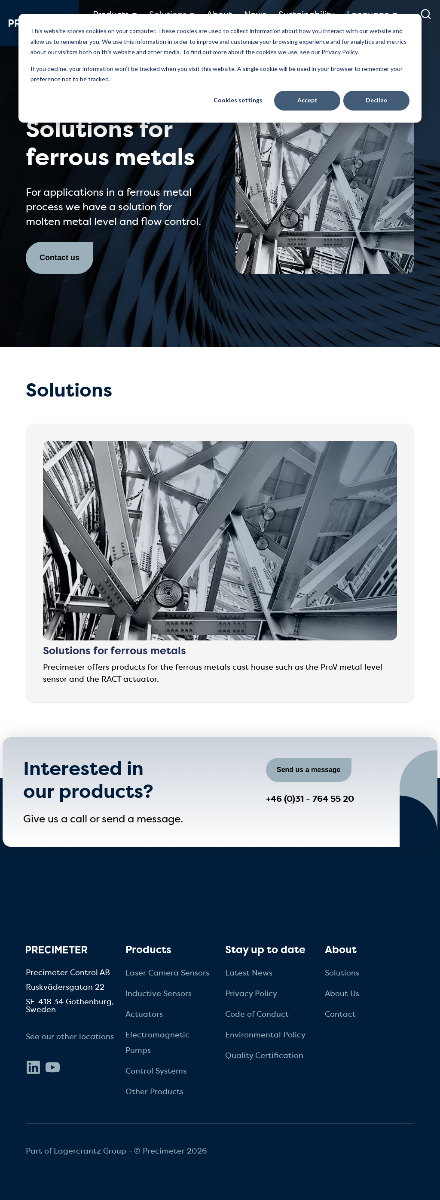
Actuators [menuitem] (144, 1014)
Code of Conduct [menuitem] (257, 1014)
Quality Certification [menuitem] (264, 1055)
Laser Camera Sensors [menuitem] (167, 973)
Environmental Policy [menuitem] (265, 1035)
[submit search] (426, 14)
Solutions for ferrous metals (114, 651)
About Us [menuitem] (342, 993)
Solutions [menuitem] (342, 973)
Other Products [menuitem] (154, 1091)
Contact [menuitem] (340, 1014)
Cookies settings (238, 100)
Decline (376, 100)
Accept (307, 100)
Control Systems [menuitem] (155, 1071)
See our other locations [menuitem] (70, 1036)
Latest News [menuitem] (248, 973)
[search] (425, 14)
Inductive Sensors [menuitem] (158, 993)
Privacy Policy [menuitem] (251, 993)
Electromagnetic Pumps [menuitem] (157, 1042)
